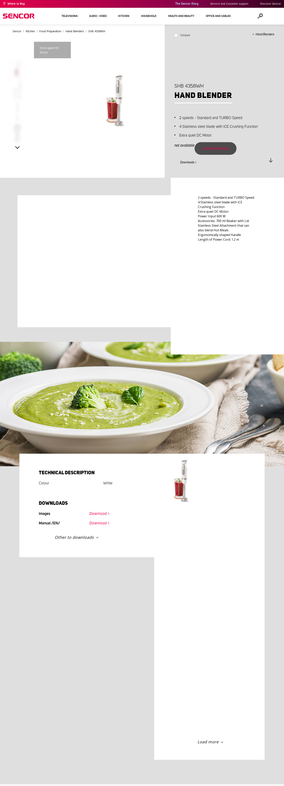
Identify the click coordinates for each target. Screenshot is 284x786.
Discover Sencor (270, 4)
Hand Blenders (265, 34)
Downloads (187, 162)
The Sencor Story (187, 3)
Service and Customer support (229, 4)
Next (17, 148)
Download (98, 514)
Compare (185, 35)
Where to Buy (16, 4)
